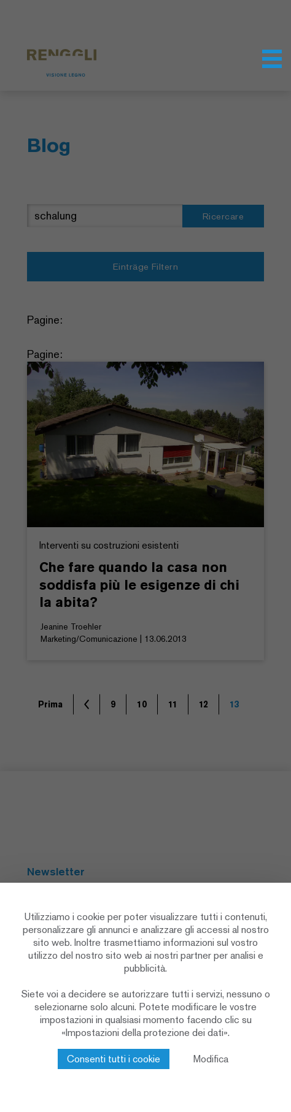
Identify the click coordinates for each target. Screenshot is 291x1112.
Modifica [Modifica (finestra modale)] (210, 1059)
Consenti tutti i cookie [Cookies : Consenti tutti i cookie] (113, 1059)
